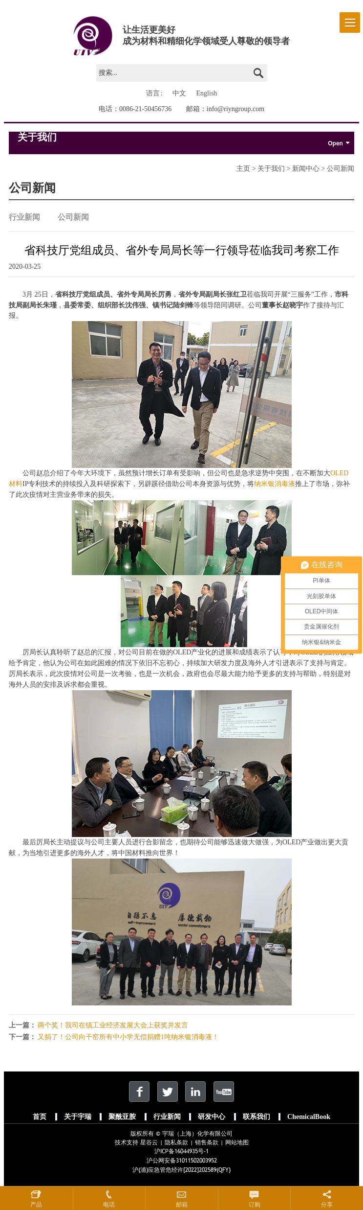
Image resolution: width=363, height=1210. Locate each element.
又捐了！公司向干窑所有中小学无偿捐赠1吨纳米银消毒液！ (128, 1037)
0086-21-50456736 (145, 109)
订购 (254, 1204)
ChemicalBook (308, 1116)
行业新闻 (24, 217)
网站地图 (237, 1142)
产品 (36, 1204)
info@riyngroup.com (235, 109)
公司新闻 (73, 217)
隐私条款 (176, 1142)
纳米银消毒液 (274, 484)
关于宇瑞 (77, 1116)
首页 (39, 1116)
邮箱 (182, 1204)
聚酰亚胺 (122, 1116)
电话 (109, 1204)
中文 (179, 93)
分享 (327, 1204)
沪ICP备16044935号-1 (181, 1151)
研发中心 (211, 1116)
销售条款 (206, 1142)
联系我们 (256, 1116)
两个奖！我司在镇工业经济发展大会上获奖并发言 (113, 1025)
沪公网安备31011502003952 (182, 1160)
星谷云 (149, 1142)
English (206, 93)
